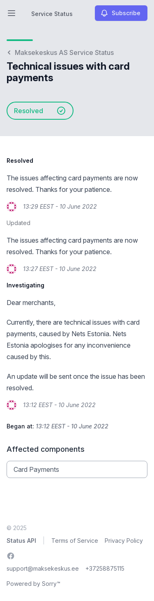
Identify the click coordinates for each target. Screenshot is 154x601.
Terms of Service (74, 540)
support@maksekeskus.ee (43, 568)
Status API (21, 540)
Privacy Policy (124, 540)
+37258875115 (104, 568)
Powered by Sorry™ (33, 583)
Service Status (52, 13)
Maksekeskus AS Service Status (60, 52)
